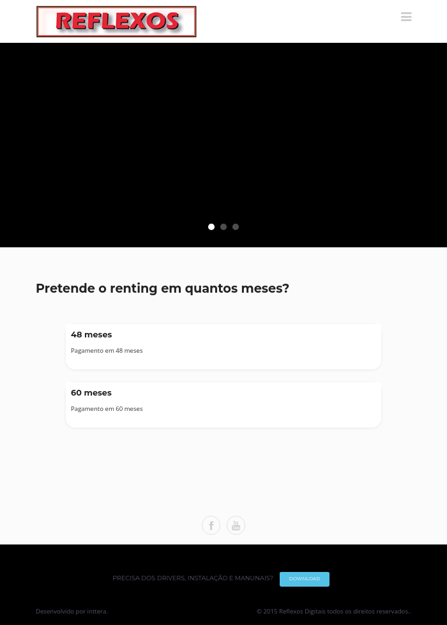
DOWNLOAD (305, 579)
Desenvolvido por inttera (71, 611)
